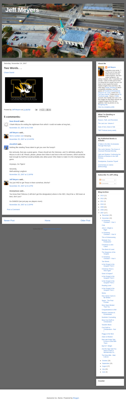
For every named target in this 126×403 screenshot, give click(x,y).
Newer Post (9, 220)
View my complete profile (106, 107)
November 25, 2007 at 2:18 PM (21, 174)
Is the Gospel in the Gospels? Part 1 (108, 289)
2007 (102, 213)
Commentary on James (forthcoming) (105, 165)
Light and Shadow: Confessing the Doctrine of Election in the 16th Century (109, 156)
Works (104, 293)
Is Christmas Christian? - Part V (109, 221)
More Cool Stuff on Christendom (108, 321)
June (104, 372)
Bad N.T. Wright (107, 346)
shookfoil (13, 144)
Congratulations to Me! (109, 310)
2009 (102, 207)
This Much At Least (108, 249)
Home (47, 220)
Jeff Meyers (20, 9)
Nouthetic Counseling (109, 317)
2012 (102, 198)
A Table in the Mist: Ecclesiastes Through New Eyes (108, 145)
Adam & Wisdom (107, 337)
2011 (102, 201)
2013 (102, 195)
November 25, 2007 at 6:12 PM (21, 186)
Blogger (76, 398)
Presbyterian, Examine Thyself (108, 161)
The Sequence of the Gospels (108, 253)
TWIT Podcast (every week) (107, 130)
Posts (102, 180)
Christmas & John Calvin (107, 245)
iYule (103, 225)
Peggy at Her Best (108, 334)
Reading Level (106, 285)
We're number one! (16, 136)
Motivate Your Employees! (106, 241)
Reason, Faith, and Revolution (108, 120)
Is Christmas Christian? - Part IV (109, 233)
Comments (103, 183)
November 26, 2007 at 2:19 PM (21, 205)
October (105, 360)
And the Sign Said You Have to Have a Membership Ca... (109, 350)
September (106, 363)
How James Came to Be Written (108, 296)
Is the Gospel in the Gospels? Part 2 (108, 282)
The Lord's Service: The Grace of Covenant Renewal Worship (109, 150)
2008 (102, 210)
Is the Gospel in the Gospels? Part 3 (108, 277)
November (105, 218)
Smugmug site (103, 104)
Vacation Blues (106, 325)
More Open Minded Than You (108, 306)
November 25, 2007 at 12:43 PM (21, 139)
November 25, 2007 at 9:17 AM (21, 128)
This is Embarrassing (108, 237)
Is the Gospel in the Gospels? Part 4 (108, 265)
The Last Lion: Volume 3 (106, 123)
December (105, 215)
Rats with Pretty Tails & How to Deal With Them (109, 341)
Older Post (85, 220)
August (104, 366)
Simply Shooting (110, 87)
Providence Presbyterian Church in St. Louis (109, 92)
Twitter (117, 96)
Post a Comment (13, 209)
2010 (102, 204)
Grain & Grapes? (107, 273)
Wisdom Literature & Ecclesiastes (108, 313)
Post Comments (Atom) (52, 229)
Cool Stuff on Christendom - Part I (109, 329)
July (103, 369)
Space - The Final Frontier (107, 301)
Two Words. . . (106, 261)
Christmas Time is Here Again (107, 270)
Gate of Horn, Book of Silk (106, 127)
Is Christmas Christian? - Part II (108, 257)
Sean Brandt (14, 121)
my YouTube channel (109, 93)
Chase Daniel (9, 72)
